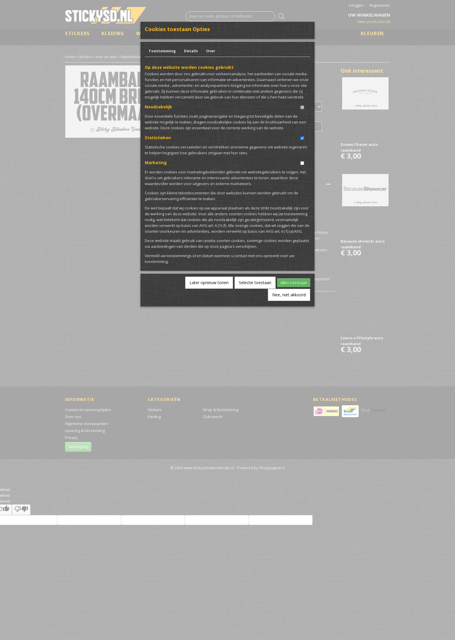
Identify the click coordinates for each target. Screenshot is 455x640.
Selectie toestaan (255, 282)
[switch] (302, 107)
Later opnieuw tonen (209, 282)
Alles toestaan (293, 282)
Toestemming (162, 50)
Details (191, 50)
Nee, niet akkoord (289, 294)
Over (210, 50)
